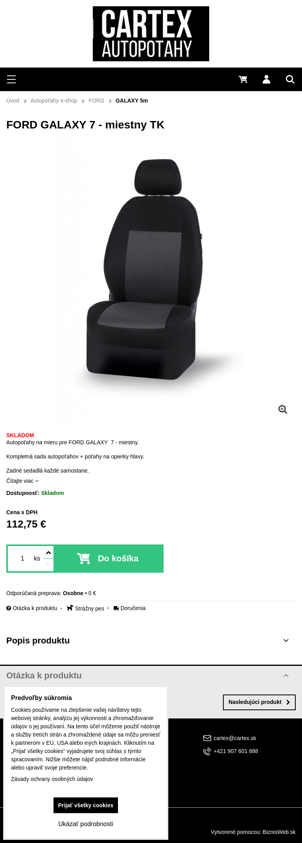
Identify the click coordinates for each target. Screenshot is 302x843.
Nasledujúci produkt (259, 702)
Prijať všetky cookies (86, 805)
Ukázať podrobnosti (85, 824)
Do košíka (118, 558)
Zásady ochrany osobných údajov (52, 779)
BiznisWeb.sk (279, 832)
